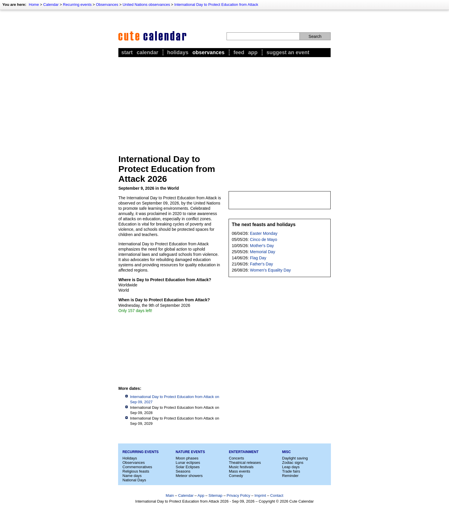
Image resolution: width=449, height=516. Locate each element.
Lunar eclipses (188, 462)
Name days (132, 475)
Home (34, 4)
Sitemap (215, 495)
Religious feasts (135, 471)
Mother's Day (262, 245)
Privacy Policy (238, 495)
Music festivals (241, 467)
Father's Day (261, 264)
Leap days (291, 467)
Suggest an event (287, 52)
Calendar (51, 4)
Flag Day (258, 258)
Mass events (239, 471)
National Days (134, 480)
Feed (239, 52)
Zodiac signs (293, 462)
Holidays (177, 52)
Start (127, 52)
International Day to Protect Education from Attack (216, 4)
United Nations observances (146, 4)
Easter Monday (263, 233)
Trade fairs (291, 471)
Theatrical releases (245, 462)
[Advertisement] (224, 102)
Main (170, 495)
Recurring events (77, 4)
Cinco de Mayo (263, 239)
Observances (107, 4)
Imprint (260, 495)
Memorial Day (262, 251)
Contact (276, 495)
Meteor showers (189, 475)
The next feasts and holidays (264, 224)
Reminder (290, 475)
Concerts (236, 458)
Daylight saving (295, 458)
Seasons (183, 471)
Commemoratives (137, 467)
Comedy (236, 475)
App (252, 52)
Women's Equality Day (270, 270)
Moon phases (187, 458)
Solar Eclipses (188, 467)
